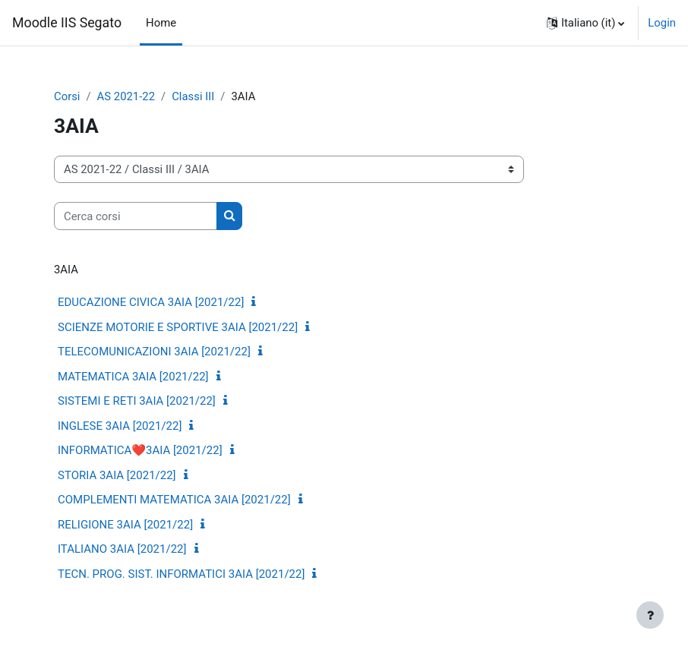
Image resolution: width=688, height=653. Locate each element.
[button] (585, 23)
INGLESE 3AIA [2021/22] (119, 426)
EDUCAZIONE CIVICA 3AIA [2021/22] (151, 302)
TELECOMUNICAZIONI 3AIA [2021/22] (154, 351)
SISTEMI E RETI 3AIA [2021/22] (137, 401)
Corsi (67, 96)
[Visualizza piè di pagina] (650, 615)
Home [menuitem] (161, 23)
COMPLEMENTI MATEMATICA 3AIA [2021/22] (174, 499)
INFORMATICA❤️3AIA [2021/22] (140, 450)
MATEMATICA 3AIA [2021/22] (133, 376)
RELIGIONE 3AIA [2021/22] (125, 525)
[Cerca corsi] (135, 215)
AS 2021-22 (126, 96)
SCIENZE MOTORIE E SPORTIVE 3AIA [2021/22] (178, 327)
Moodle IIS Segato (67, 22)
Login (662, 23)
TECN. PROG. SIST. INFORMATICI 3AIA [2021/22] (181, 574)
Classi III (193, 96)
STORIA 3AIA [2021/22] (117, 475)
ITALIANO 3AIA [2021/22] (122, 549)
